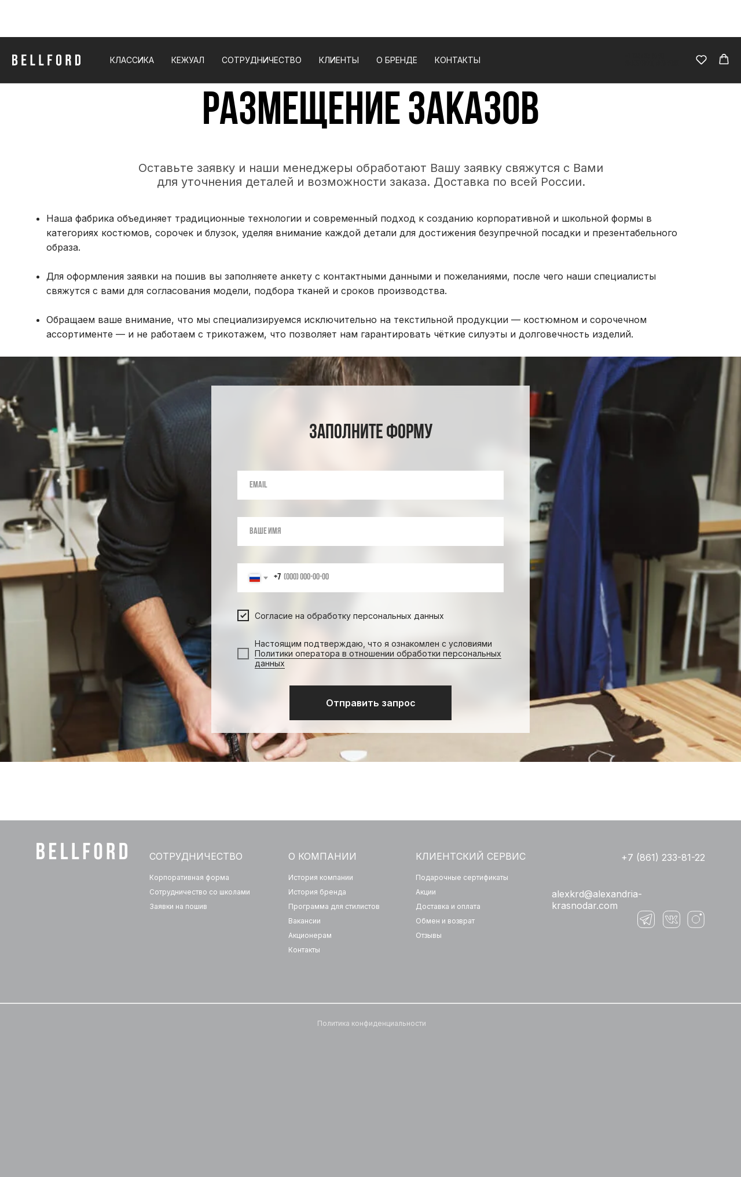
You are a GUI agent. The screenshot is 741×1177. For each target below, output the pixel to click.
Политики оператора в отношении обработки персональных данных (378, 658)
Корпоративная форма (189, 877)
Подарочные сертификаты (462, 877)
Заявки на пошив (178, 906)
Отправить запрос (371, 703)
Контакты (457, 23)
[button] (701, 22)
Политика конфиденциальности (371, 1023)
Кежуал (187, 23)
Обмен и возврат (445, 920)
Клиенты (339, 23)
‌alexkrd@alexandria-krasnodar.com (597, 899)
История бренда (317, 892)
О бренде (396, 23)
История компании (320, 877)
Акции (426, 892)
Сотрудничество (262, 23)
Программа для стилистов (334, 906)
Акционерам (310, 935)
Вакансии (304, 920)
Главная (338, 49)
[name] (370, 531)
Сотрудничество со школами (199, 892)
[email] (370, 485)
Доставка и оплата (448, 906)
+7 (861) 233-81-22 (663, 857)
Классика (132, 23)
